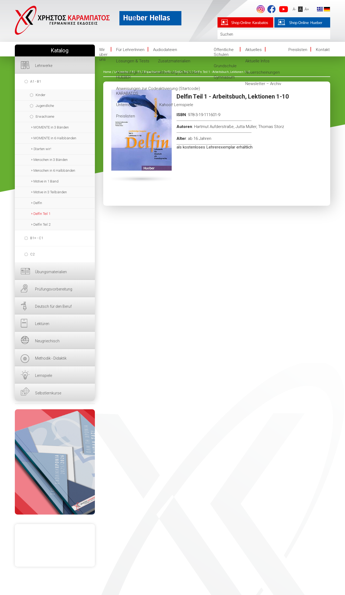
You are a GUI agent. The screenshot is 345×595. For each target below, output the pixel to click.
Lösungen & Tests (132, 61)
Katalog (59, 51)
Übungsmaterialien (51, 272)
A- (294, 9)
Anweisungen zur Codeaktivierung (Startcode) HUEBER (158, 75)
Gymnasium (224, 77)
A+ (307, 9)
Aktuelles (253, 49)
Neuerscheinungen (262, 72)
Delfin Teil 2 (41, 224)
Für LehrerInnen (130, 49)
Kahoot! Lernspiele (176, 104)
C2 (32, 254)
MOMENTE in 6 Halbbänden (54, 138)
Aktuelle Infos (257, 61)
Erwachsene (45, 116)
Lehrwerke (43, 65)
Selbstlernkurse (48, 393)
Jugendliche (45, 106)
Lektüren (42, 324)
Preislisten (125, 116)
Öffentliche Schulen (224, 52)
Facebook (271, 9)
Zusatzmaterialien (174, 61)
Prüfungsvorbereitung (53, 289)
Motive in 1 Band (45, 181)
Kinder (41, 95)
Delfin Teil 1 (41, 214)
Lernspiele (43, 375)
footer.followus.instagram (261, 9)
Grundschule (225, 65)
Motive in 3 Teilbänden (50, 192)
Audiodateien (165, 49)
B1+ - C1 (36, 238)
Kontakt (323, 49)
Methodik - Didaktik (51, 358)
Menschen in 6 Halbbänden (54, 170)
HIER (55, 462)
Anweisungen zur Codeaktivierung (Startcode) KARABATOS (158, 91)
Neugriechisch (47, 341)
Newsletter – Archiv (263, 83)
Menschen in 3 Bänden (50, 160)
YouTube (283, 9)
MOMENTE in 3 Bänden (51, 127)
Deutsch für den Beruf (53, 306)
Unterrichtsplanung (133, 104)
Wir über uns (103, 54)
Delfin (37, 203)
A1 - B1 (35, 81)
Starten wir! (42, 149)
